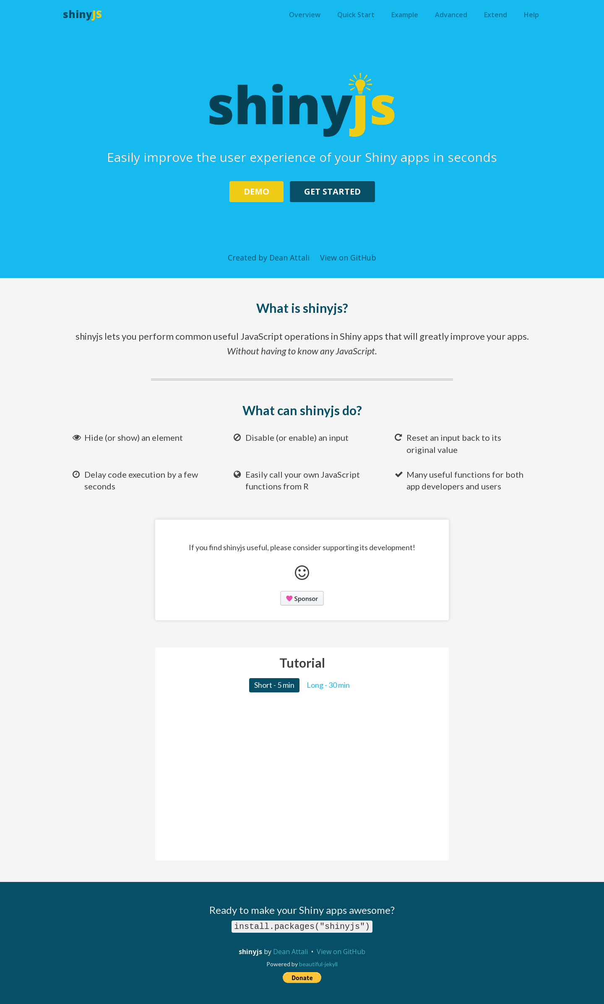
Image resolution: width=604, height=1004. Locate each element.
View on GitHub (348, 257)
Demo (256, 191)
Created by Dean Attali (269, 257)
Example (404, 14)
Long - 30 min (328, 684)
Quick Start (356, 14)
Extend (495, 14)
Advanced (451, 14)
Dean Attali (290, 951)
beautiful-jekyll (318, 964)
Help (531, 14)
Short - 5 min (274, 684)
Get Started (332, 191)
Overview (304, 14)
